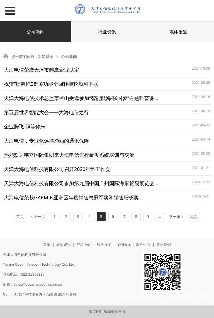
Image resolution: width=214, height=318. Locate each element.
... (159, 216)
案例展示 (124, 244)
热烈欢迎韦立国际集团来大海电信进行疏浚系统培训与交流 (69, 154)
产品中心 (83, 244)
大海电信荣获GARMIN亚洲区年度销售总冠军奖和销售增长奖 (71, 197)
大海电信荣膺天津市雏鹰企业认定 (41, 69)
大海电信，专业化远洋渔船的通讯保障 (46, 140)
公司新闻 (36, 32)
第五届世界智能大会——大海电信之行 (46, 112)
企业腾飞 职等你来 (24, 126)
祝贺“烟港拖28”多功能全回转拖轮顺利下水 (51, 83)
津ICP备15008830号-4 (107, 311)
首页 (46, 244)
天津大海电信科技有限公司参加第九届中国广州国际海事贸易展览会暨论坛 (86, 183)
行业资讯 (107, 32)
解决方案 (104, 244)
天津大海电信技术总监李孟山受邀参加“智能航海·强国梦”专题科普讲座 (81, 98)
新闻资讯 (45, 56)
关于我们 (163, 244)
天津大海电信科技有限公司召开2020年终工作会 (57, 169)
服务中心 (143, 244)
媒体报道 (178, 32)
